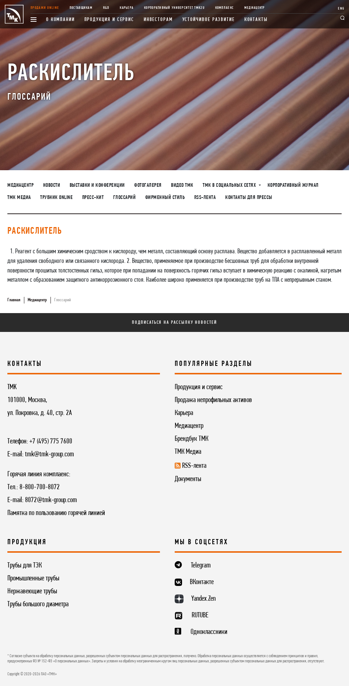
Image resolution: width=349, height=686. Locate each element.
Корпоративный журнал (293, 185)
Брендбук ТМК (191, 439)
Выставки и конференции (97, 185)
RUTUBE (200, 615)
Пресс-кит (93, 197)
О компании (60, 20)
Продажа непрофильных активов (213, 400)
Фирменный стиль (165, 197)
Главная (13, 300)
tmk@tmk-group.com (49, 454)
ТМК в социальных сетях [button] (230, 185)
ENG (341, 8)
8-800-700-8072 (40, 487)
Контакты (256, 20)
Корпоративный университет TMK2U (174, 8)
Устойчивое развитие (208, 20)
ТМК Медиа (19, 197)
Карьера (126, 8)
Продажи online (45, 8)
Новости (51, 185)
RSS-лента (205, 197)
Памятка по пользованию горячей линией (56, 513)
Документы (188, 479)
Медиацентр (254, 8)
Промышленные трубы (33, 578)
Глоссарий (124, 197)
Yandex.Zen (203, 599)
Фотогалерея (148, 185)
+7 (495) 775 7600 (50, 441)
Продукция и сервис (109, 20)
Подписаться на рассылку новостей (174, 322)
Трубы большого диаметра (38, 604)
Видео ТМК (182, 185)
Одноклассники (209, 632)
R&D (106, 8)
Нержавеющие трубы (32, 591)
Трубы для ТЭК (24, 565)
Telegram (201, 565)
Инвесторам (158, 20)
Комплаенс (224, 8)
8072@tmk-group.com (51, 500)
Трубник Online (56, 197)
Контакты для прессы (248, 197)
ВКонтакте (202, 582)
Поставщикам (81, 8)
